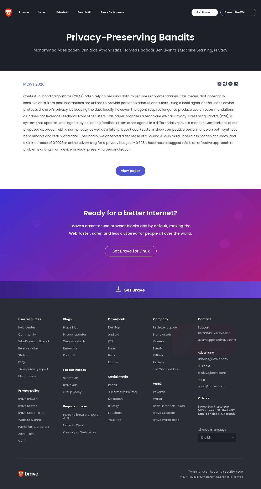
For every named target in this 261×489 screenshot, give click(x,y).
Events (158, 348)
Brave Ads (70, 385)
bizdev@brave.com (212, 373)
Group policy (72, 392)
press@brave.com (211, 386)
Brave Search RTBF (31, 413)
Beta (111, 355)
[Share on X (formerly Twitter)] (219, 84)
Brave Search (27, 406)
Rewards (159, 392)
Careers (159, 341)
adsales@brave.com (217, 358)
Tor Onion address (166, 369)
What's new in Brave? (33, 341)
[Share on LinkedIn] (235, 84)
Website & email (30, 420)
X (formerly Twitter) (122, 392)
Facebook (115, 413)
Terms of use (198, 471)
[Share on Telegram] (230, 84)
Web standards (74, 341)
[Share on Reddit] (224, 84)
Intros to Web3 (73, 425)
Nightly (113, 362)
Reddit (112, 385)
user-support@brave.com (217, 340)
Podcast (69, 355)
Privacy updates (75, 334)
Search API (70, 378)
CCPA (22, 441)
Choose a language (212, 430)
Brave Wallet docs (166, 420)
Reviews (159, 362)
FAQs (22, 362)
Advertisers (26, 434)
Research (70, 348)
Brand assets (162, 334)
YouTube (114, 420)
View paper (130, 170)
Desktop (114, 327)
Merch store (27, 376)
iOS (110, 341)
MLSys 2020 (34, 84)
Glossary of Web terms (79, 432)
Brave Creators (164, 413)
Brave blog (70, 327)
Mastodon (115, 399)
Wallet (157, 399)
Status (23, 355)
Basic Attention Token (169, 406)
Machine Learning (196, 50)
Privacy (220, 50)
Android (113, 334)
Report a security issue (226, 471)
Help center (26, 327)
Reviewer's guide (165, 327)
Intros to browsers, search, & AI (82, 416)
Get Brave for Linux (130, 251)
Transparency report (33, 369)
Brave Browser (28, 399)
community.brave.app (214, 333)
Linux (111, 348)
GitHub (158, 355)
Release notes (28, 348)
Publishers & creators (33, 427)
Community (27, 334)
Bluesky (113, 406)
